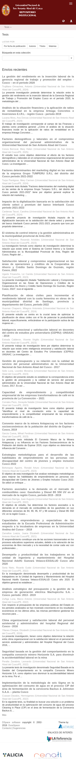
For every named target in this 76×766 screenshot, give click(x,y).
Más (4, 715)
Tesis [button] (7, 27)
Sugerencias (19, 728)
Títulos (42, 46)
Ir (71, 58)
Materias (53, 46)
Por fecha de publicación (15, 46)
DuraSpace (14, 725)
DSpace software (11, 722)
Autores (32, 46)
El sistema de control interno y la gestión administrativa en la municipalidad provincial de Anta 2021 (38, 234)
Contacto (6, 728)
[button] (63, 20)
